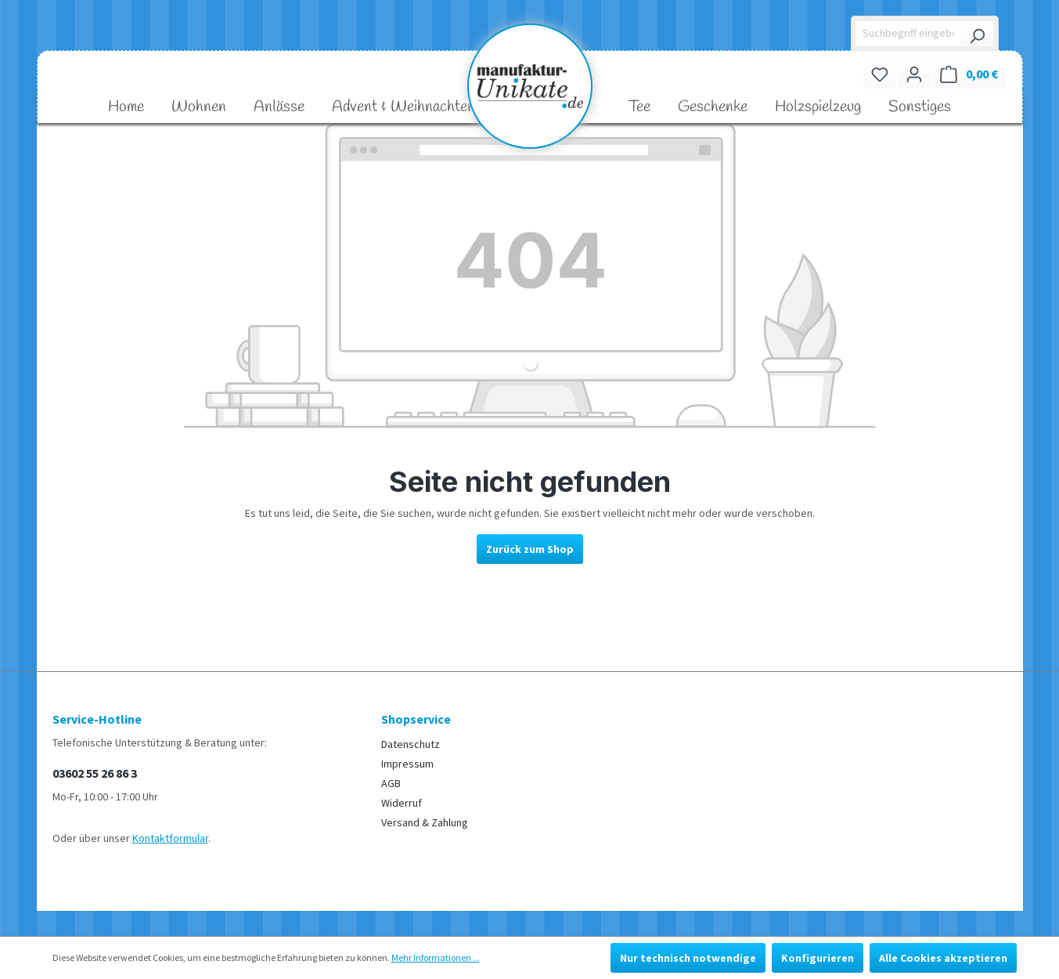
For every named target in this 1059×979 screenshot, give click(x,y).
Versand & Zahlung (424, 822)
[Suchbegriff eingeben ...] (908, 33)
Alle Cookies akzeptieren (943, 958)
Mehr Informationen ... (435, 957)
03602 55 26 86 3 (94, 773)
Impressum (407, 764)
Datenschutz (410, 744)
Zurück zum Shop (530, 549)
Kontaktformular (170, 838)
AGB (391, 783)
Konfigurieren (817, 958)
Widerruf (401, 803)
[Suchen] (976, 33)
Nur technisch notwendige (688, 958)
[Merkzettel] (880, 74)
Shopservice (416, 719)
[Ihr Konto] (914, 74)
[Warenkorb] (969, 74)
